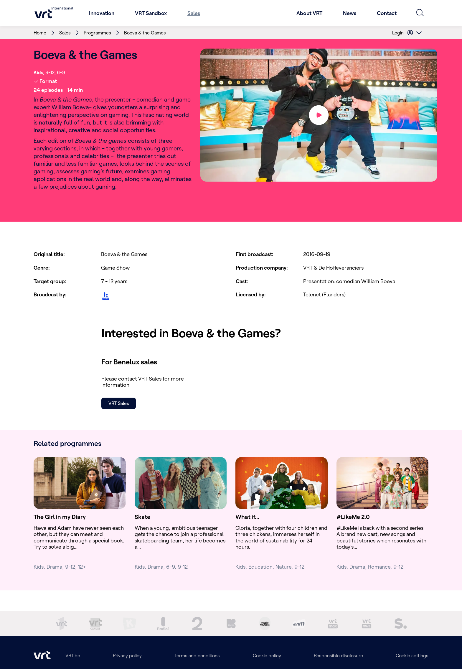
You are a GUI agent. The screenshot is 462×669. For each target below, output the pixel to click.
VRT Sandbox (151, 13)
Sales (193, 13)
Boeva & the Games (145, 33)
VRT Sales (118, 403)
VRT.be (72, 655)
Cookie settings (412, 655)
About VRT (309, 13)
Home (40, 33)
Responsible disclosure (338, 655)
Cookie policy (267, 655)
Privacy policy (127, 655)
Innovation (101, 13)
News (349, 13)
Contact (387, 13)
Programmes (97, 33)
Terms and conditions (197, 655)
